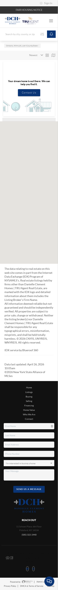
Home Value (29, 410)
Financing (29, 405)
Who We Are (29, 414)
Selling (29, 401)
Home (29, 387)
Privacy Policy (10, 586)
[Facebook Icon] (27, 568)
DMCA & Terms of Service (31, 586)
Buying (29, 396)
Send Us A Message (29, 489)
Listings (29, 392)
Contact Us (29, 92)
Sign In (46, 3)
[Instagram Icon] (33, 568)
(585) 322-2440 (29, 534)
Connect (29, 419)
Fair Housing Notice (29, 9)
